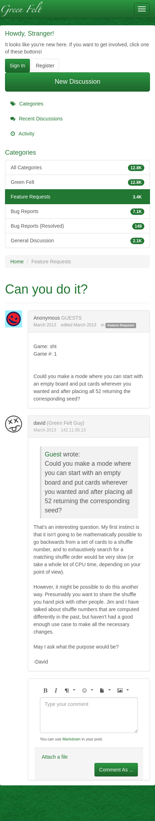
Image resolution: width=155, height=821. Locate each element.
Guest (53, 454)
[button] (45, 691)
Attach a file (55, 757)
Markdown (71, 739)
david (39, 423)
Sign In (17, 65)
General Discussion (77, 240)
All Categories (77, 167)
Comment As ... (116, 770)
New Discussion (77, 81)
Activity (22, 133)
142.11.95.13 (73, 430)
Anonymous (46, 318)
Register (45, 65)
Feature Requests (77, 196)
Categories (26, 104)
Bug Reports (77, 211)
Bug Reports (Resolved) (77, 225)
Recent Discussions (36, 119)
